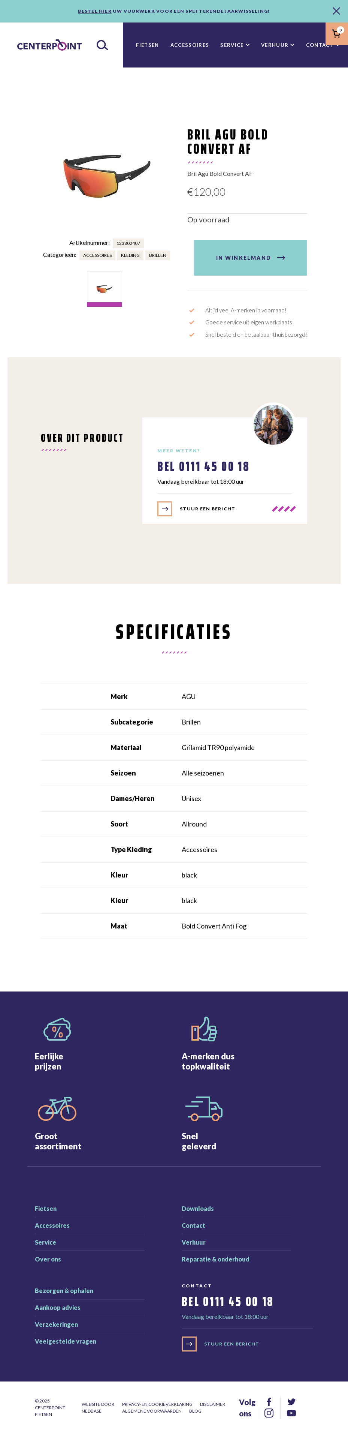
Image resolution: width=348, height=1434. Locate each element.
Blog (195, 1411)
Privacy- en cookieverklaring (157, 1404)
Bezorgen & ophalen (64, 1290)
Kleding (130, 255)
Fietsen (147, 45)
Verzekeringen (56, 1324)
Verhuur (274, 45)
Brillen (157, 255)
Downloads (198, 1208)
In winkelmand (243, 258)
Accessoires (189, 45)
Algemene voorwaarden (152, 1411)
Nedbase (92, 1411)
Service (231, 45)
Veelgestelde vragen (65, 1341)
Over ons (48, 1259)
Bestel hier (95, 11)
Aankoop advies (58, 1307)
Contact (320, 45)
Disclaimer (212, 1404)
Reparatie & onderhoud (215, 1259)
